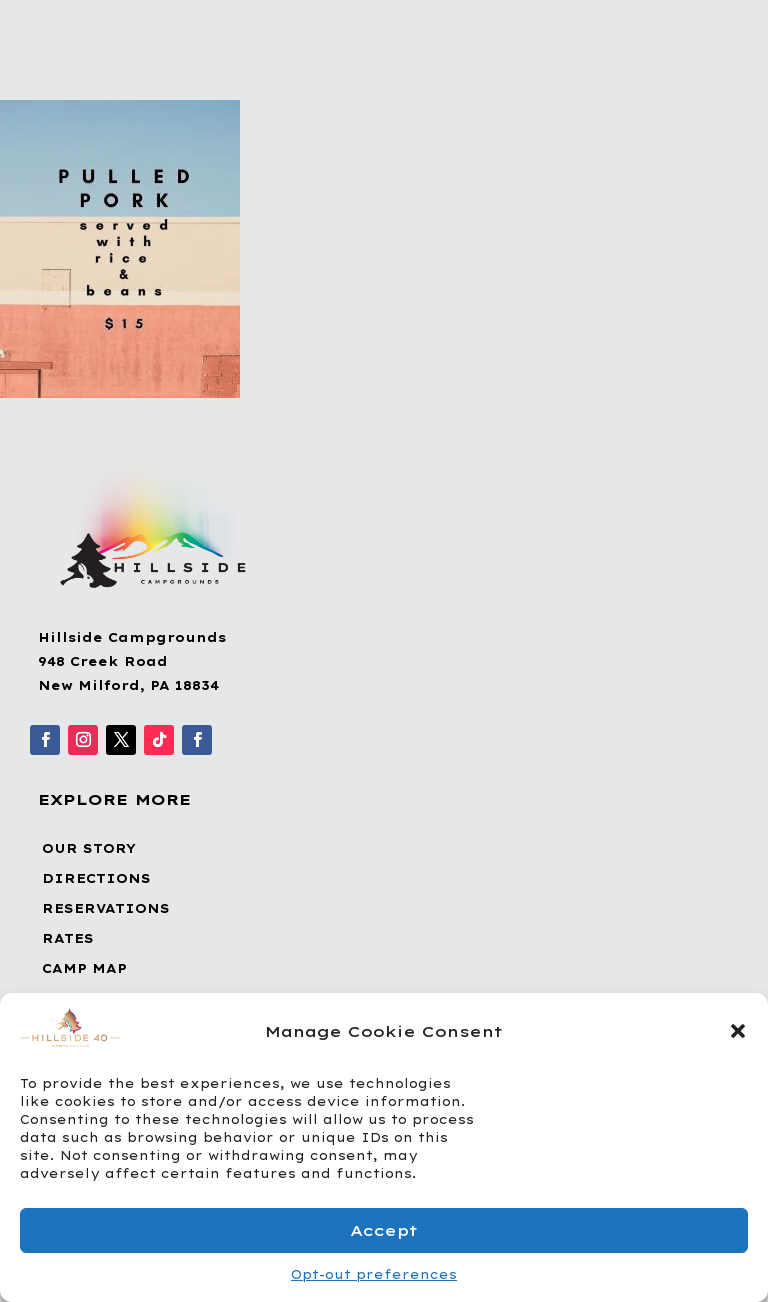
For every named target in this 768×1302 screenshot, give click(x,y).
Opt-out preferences (374, 1274)
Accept (384, 1230)
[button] (738, 1031)
